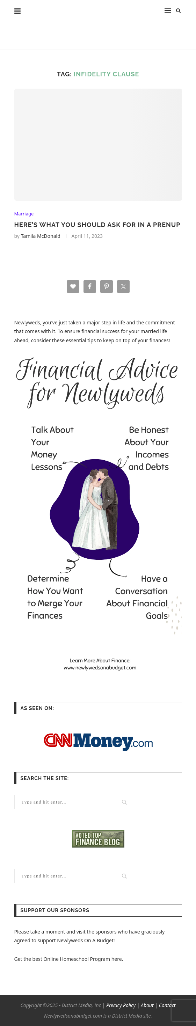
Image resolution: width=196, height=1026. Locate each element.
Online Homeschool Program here (82, 959)
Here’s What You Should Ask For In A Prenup (97, 224)
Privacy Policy (121, 1005)
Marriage (24, 214)
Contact (167, 1005)
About (147, 1005)
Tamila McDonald (40, 236)
